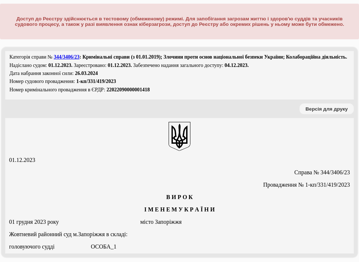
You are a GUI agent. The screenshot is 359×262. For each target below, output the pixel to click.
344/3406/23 (67, 57)
